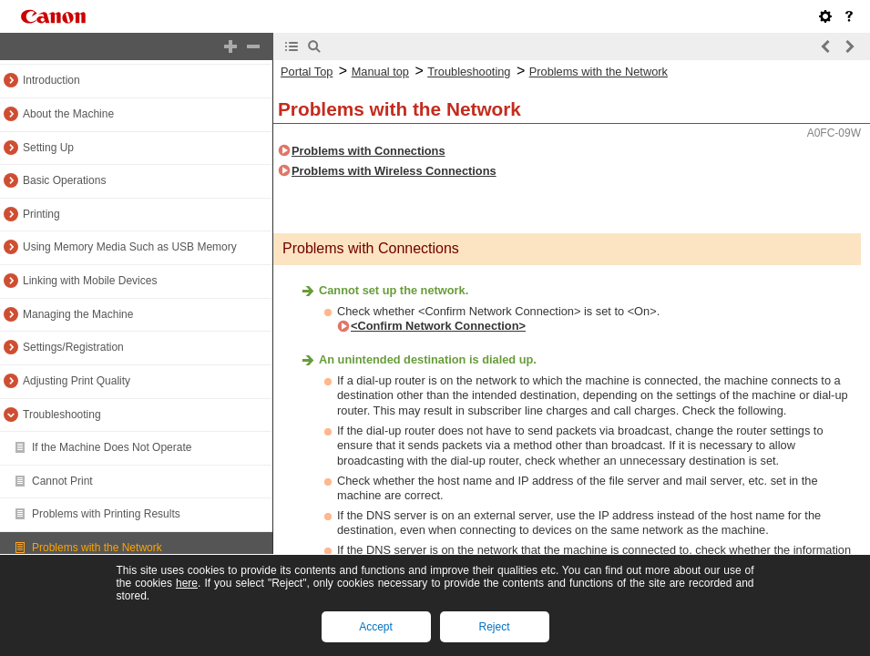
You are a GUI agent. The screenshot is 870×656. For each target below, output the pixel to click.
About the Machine (68, 114)
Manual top (380, 71)
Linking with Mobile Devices (90, 280)
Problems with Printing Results (106, 513)
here (187, 583)
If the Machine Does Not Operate (111, 447)
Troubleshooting (62, 414)
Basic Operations (64, 180)
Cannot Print (62, 481)
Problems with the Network (97, 547)
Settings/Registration (73, 347)
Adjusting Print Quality (76, 380)
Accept (376, 626)
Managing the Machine (78, 314)
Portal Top (307, 71)
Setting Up (48, 147)
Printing (41, 214)
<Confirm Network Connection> (438, 326)
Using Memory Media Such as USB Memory (130, 247)
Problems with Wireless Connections (394, 171)
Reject (493, 626)
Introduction (51, 80)
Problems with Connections (368, 151)
